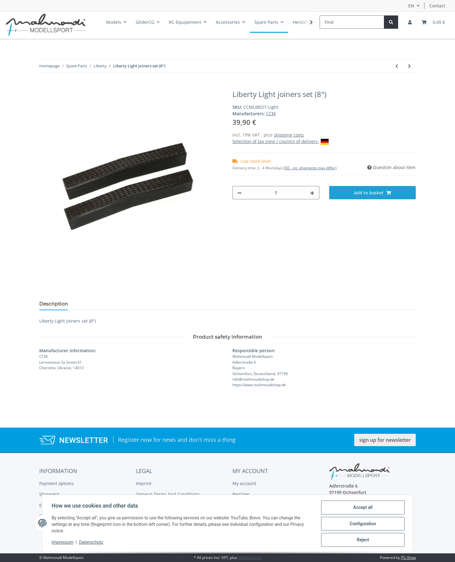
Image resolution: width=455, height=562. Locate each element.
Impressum (63, 542)
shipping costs (289, 135)
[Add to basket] (44, 86)
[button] (410, 22)
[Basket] (433, 22)
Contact (437, 6)
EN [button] (411, 6)
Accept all (362, 507)
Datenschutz (92, 542)
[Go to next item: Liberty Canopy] (409, 66)
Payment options (56, 483)
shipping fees (249, 557)
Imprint (143, 483)
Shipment (49, 494)
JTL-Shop (408, 557)
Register (240, 494)
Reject (362, 540)
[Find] (352, 22)
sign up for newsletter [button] (385, 440)
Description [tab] (53, 304)
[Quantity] (276, 192)
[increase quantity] (312, 192)
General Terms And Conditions (168, 494)
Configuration (362, 524)
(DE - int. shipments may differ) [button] (310, 168)
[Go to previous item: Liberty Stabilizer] (396, 66)
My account (244, 483)
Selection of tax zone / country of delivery (280, 141)
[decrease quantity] (239, 192)
